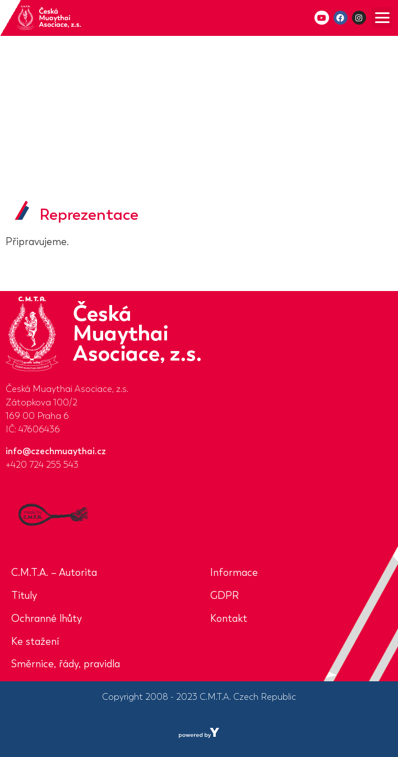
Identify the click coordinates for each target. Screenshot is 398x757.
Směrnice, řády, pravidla (65, 664)
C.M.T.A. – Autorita (54, 572)
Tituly (24, 595)
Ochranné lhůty (46, 618)
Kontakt (228, 618)
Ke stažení (35, 641)
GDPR (224, 595)
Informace (234, 572)
